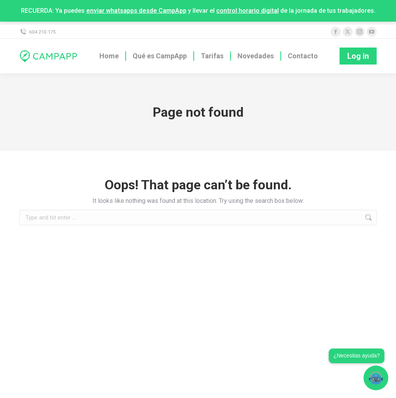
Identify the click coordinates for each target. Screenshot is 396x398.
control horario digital (247, 10)
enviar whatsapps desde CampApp (136, 10)
